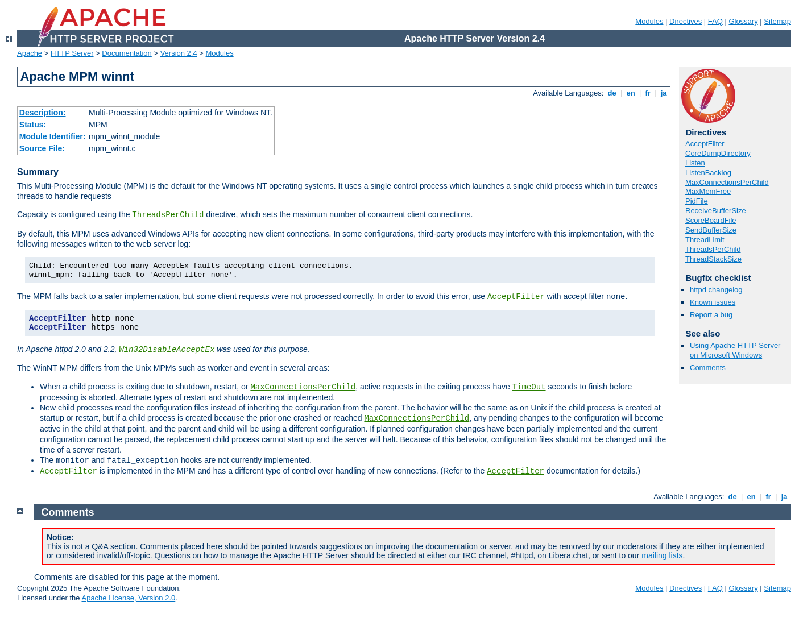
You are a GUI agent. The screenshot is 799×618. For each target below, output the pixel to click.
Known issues (712, 302)
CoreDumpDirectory (718, 153)
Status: (32, 124)
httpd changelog (716, 289)
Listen (695, 163)
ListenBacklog (708, 172)
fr (648, 93)
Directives (685, 21)
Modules (649, 21)
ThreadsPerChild (168, 214)
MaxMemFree (708, 191)
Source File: (42, 148)
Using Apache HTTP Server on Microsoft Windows (735, 350)
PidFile (696, 201)
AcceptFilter (516, 296)
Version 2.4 (178, 53)
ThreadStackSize (713, 259)
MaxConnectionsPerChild (302, 387)
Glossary (742, 21)
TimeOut (529, 387)
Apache (29, 53)
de (612, 93)
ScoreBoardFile (710, 220)
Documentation (126, 53)
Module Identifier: (52, 136)
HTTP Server (72, 53)
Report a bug (711, 314)
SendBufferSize (710, 230)
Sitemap (777, 21)
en (630, 93)
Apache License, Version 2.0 (128, 598)
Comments (708, 367)
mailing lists (661, 555)
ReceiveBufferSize (715, 210)
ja (664, 93)
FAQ (715, 21)
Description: (42, 112)
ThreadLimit (705, 239)
